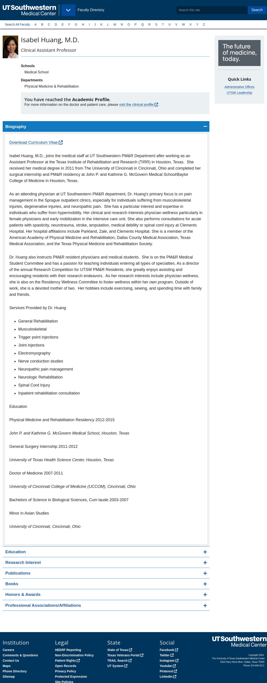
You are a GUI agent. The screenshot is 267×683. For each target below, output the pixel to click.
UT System (115, 666)
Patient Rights (65, 660)
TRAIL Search (117, 660)
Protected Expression (71, 676)
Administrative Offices (240, 87)
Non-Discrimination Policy (74, 655)
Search (257, 10)
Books (11, 583)
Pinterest (166, 671)
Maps (7, 666)
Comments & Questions (20, 655)
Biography (15, 126)
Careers (8, 650)
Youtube (166, 666)
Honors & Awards (22, 594)
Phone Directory (15, 671)
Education (15, 551)
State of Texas (117, 650)
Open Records (65, 666)
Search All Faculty (17, 24)
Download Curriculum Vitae (33, 142)
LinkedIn (166, 676)
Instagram (167, 660)
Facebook (167, 650)
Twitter (165, 655)
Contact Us (11, 660)
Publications (17, 573)
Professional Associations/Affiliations (43, 605)
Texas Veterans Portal (123, 655)
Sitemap (9, 676)
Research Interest (23, 562)
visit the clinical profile (136, 104)
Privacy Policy (65, 671)
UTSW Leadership (239, 92)
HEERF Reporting (68, 650)
